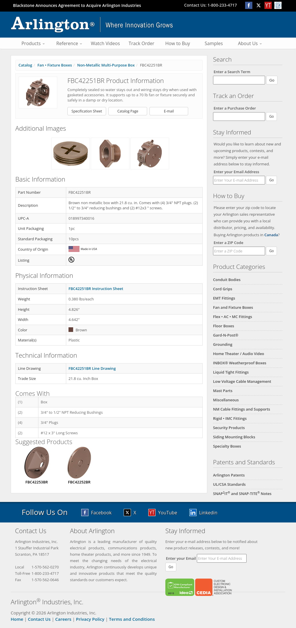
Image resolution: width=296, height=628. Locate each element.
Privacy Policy (90, 619)
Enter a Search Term (232, 71)
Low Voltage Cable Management (242, 381)
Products (33, 43)
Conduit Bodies (226, 279)
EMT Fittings (224, 298)
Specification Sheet (86, 111)
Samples (214, 43)
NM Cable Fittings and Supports (241, 409)
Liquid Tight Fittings (231, 372)
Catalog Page (127, 111)
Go (271, 180)
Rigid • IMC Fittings (230, 418)
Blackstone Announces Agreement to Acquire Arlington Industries (77, 5)
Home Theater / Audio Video (238, 353)
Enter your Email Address (236, 171)
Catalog (25, 65)
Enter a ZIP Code (228, 242)
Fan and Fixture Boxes (233, 307)
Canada (271, 234)
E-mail (169, 111)
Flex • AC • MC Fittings (232, 316)
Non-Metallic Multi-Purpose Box (106, 65)
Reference (69, 43)
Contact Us (39, 619)
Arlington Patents (229, 475)
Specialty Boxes (227, 446)
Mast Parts (222, 390)
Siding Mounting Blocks (234, 436)
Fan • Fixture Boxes (54, 65)
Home (17, 619)
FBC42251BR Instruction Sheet (96, 288)
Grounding (222, 344)
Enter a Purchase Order (235, 108)
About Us (250, 43)
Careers (63, 619)
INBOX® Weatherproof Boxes (239, 362)
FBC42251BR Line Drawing (92, 368)
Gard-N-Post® (225, 335)
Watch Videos (105, 43)
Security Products (229, 427)
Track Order (141, 43)
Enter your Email (181, 558)
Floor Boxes (223, 325)
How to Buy (177, 43)
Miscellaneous (226, 399)
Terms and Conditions (132, 619)
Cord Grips (222, 288)
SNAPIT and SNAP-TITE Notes (242, 493)
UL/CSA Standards (229, 484)
